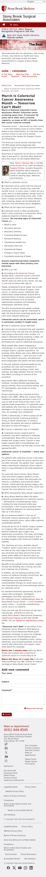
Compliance (9, 800)
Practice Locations (32, 748)
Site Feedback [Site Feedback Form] (30, 859)
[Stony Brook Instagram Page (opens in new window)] (25, 868)
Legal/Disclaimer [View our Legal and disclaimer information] (11, 827)
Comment (6, 690)
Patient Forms (30, 759)
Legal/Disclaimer (11, 787)
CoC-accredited (36, 602)
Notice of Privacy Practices (15, 796)
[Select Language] (35, 1)
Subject (5, 682)
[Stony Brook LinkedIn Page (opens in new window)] (31, 868)
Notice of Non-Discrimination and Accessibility (17, 805)
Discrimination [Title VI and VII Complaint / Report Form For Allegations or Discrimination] (11, 854)
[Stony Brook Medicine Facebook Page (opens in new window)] (8, 868)
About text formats (33, 708)
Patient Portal (9, 775)
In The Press (7, 74)
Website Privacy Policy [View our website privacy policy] (13, 831)
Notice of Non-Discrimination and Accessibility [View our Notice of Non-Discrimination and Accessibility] (17, 849)
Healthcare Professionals (14, 780)
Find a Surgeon (31, 746)
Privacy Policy (30, 787)
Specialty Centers (32, 750)
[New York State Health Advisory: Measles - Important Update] (4, 36)
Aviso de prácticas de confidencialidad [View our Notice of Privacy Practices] (19, 840)
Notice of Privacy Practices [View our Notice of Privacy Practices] (15, 836)
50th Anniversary (29, 76)
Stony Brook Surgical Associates (19, 18)
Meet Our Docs (22, 74)
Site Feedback (9, 815)
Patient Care (6, 85)
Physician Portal (10, 778)
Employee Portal (10, 773)
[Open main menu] (14, 25)
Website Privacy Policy (14, 791)
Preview (6, 714)
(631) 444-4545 (16, 730)
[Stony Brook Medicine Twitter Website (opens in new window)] (20, 868)
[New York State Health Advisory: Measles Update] (23, 36)
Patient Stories (31, 762)
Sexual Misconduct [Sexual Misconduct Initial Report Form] (28, 854)
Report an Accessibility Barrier (20, 810)
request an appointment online (29, 620)
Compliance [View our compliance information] (9, 844)
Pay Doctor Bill (10, 771)
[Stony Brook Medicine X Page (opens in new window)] (14, 868)
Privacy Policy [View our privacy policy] (27, 827)
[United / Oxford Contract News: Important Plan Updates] (18, 30)
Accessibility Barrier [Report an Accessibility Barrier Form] (12, 859)
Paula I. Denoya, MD (24, 163)
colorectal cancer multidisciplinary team (22, 599)
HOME (5, 71)
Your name (7, 673)
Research (15, 76)
